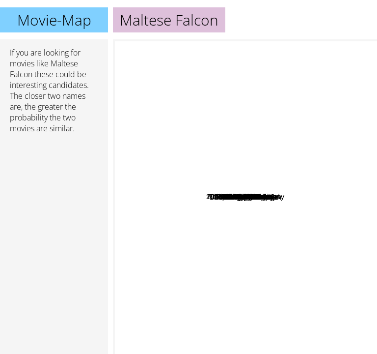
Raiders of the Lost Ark (169, 104)
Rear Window (325, 204)
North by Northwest (326, 183)
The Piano (214, 238)
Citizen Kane (235, 234)
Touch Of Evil (248, 74)
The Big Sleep (200, 81)
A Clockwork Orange (211, 336)
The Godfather (214, 306)
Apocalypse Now (219, 292)
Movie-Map (54, 20)
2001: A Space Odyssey (220, 284)
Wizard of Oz (238, 46)
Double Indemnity (289, 97)
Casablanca (235, 221)
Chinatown (297, 277)
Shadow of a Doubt (298, 176)
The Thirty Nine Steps (321, 90)
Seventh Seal (139, 189)
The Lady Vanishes (259, 199)
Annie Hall (233, 251)
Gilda (317, 69)
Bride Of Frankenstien (309, 152)
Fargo (218, 271)
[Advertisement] (54, 193)
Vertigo (314, 196)
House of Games (211, 103)
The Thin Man (280, 88)
